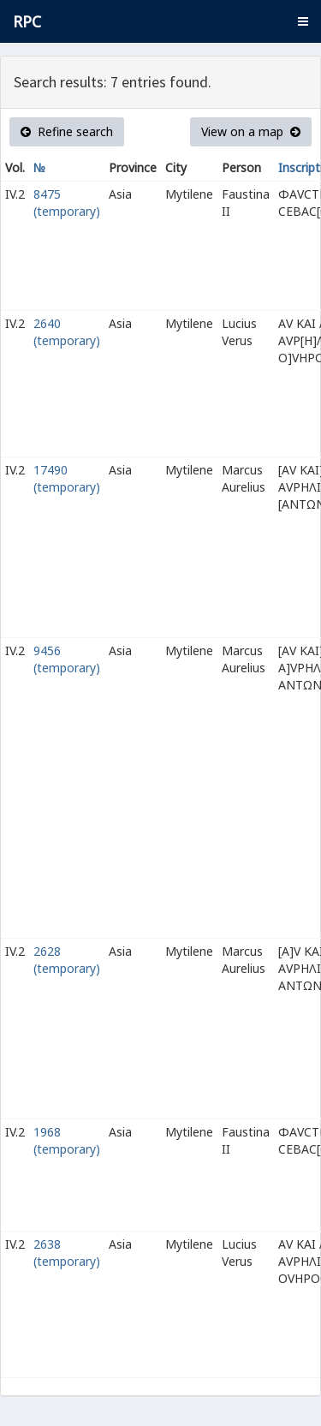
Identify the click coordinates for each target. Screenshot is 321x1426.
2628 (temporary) (66, 959)
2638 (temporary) (66, 1252)
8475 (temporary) (66, 202)
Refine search (67, 131)
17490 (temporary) (66, 478)
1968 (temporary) (66, 1140)
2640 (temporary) (66, 332)
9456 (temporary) (66, 659)
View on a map (250, 131)
